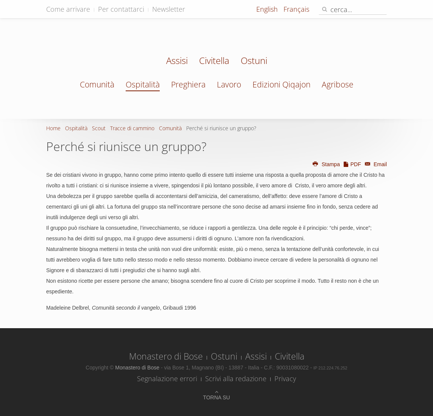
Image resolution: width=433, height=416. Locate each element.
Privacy (285, 378)
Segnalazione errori (167, 378)
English (268, 9)
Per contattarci (121, 9)
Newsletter (168, 9)
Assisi (177, 61)
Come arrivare (68, 9)
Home (53, 128)
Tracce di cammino (132, 128)
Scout (99, 128)
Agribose (338, 84)
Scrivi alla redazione (235, 378)
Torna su (216, 397)
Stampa (325, 164)
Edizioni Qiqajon (281, 84)
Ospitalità (143, 84)
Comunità (97, 84)
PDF (352, 164)
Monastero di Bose (166, 356)
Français (296, 9)
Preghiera (188, 84)
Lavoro (229, 84)
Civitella (214, 61)
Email (375, 164)
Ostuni (254, 61)
